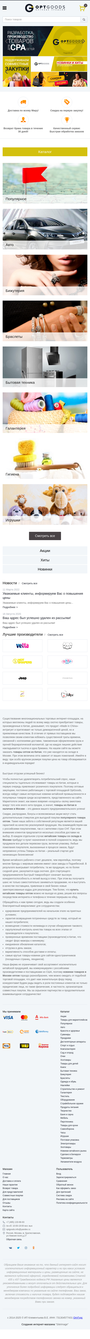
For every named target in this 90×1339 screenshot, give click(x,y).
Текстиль (64, 1096)
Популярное (66, 1023)
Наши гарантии (10, 1184)
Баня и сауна (66, 1114)
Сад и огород (66, 1052)
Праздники (65, 1038)
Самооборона (67, 1129)
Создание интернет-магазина (38, 1324)
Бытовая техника (68, 1071)
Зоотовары (65, 1147)
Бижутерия (65, 1074)
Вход (58, 1174)
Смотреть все (29, 583)
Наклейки (65, 1085)
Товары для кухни (69, 1125)
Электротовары (68, 1143)
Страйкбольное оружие (71, 1103)
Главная (7, 1174)
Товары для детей (69, 1063)
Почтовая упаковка (69, 1140)
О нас (5, 1177)
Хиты (45, 560)
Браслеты (65, 1078)
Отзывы (6, 1203)
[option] (45, 41)
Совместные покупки (13, 1195)
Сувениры (65, 1034)
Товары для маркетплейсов (73, 1020)
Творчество (66, 1111)
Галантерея (66, 1092)
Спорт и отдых (67, 1045)
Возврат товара (10, 1188)
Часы (63, 1132)
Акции (45, 551)
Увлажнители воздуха (71, 1162)
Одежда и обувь (68, 1081)
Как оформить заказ (66, 1188)
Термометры (66, 1158)
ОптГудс (78, 1317)
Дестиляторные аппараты (73, 1042)
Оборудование (67, 1100)
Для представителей (13, 1192)
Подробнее (9, 607)
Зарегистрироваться (66, 1177)
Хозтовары (65, 1060)
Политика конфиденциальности (71, 1203)
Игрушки (64, 1136)
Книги (63, 1067)
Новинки (45, 569)
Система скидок (64, 1195)
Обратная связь (14, 1239)
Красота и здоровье (70, 1031)
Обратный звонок (64, 1184)
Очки (62, 1056)
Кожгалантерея (67, 1049)
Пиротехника (66, 1121)
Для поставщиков (11, 1199)
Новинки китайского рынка (73, 1151)
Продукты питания (69, 1107)
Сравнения (61, 1181)
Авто (62, 1027)
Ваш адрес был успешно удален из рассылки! (37, 618)
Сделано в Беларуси (70, 1154)
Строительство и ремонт (72, 1089)
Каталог (45, 152)
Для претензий (63, 1192)
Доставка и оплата (12, 1181)
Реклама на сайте (65, 1199)
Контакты (7, 1206)
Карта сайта (8, 1210)
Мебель (64, 1118)
